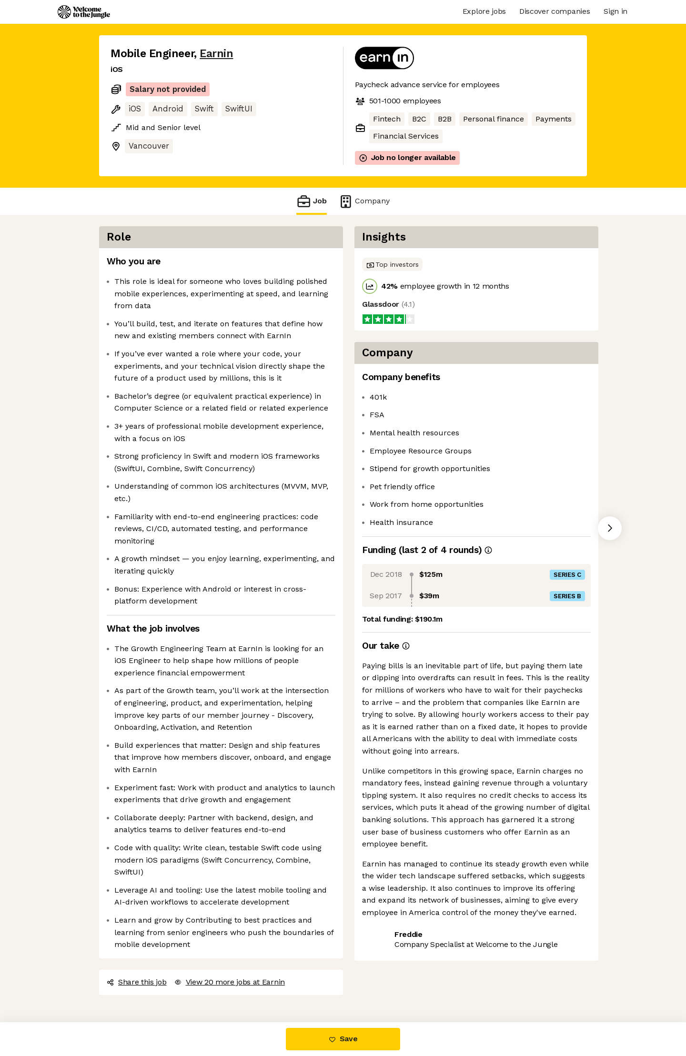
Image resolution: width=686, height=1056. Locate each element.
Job (311, 201)
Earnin (216, 53)
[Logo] (84, 12)
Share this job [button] (137, 981)
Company (364, 201)
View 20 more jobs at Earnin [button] (229, 981)
